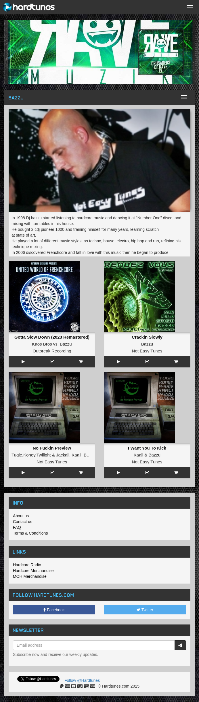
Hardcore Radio (27, 565)
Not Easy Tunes (147, 350)
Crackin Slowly (147, 337)
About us (21, 516)
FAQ (17, 527)
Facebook (53, 609)
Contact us (22, 521)
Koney (29, 454)
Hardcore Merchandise (33, 570)
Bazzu (66, 343)
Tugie (17, 454)
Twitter (145, 609)
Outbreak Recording (51, 350)
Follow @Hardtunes (82, 680)
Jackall (62, 454)
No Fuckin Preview (52, 448)
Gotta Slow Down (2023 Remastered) (51, 337)
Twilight (44, 454)
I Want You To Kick (147, 448)
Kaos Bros (42, 343)
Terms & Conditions (30, 533)
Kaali (76, 454)
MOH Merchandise (30, 576)
